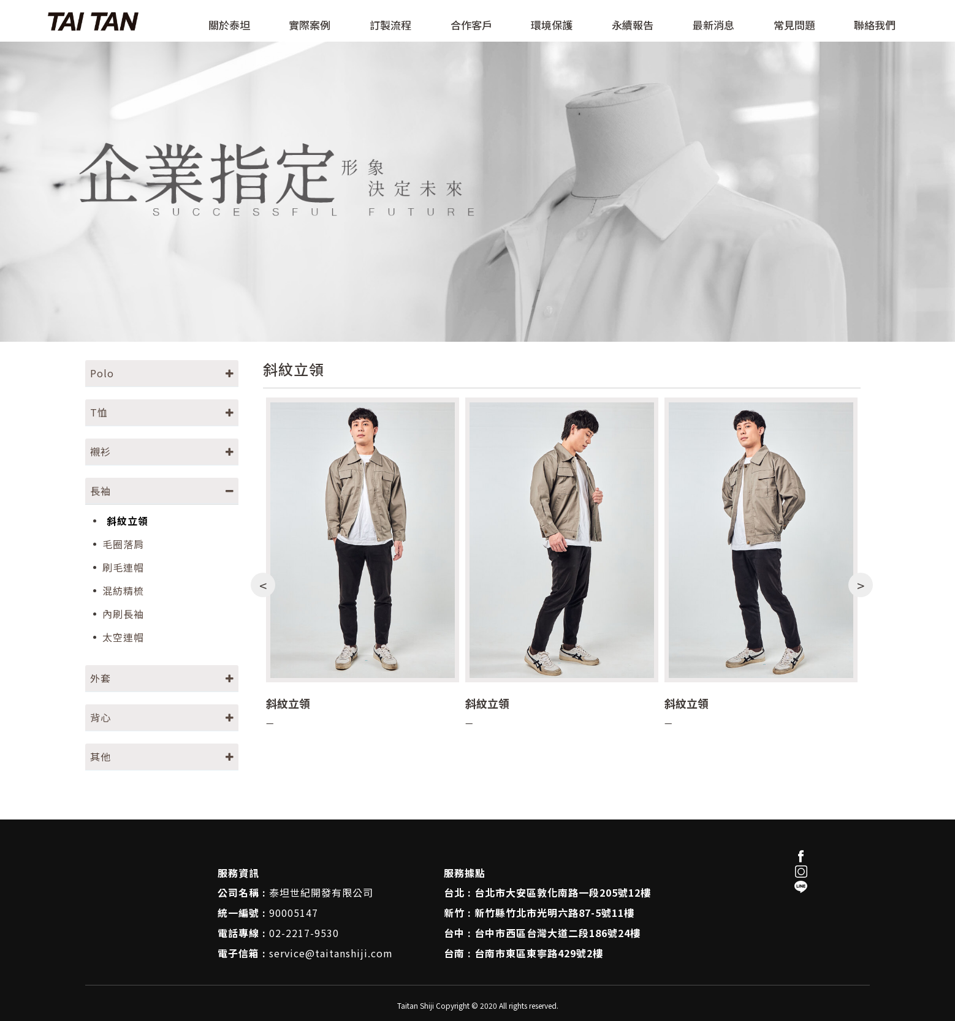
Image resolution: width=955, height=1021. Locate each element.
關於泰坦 (229, 25)
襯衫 (100, 451)
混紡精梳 (123, 591)
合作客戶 (471, 25)
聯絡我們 (875, 25)
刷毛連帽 (123, 567)
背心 (100, 717)
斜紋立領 (127, 521)
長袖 (100, 490)
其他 (100, 756)
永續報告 (632, 25)
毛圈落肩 (123, 544)
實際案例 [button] (309, 25)
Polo (102, 373)
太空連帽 (123, 637)
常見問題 (794, 25)
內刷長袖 (123, 614)
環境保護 (552, 25)
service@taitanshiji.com (331, 953)
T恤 (99, 412)
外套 (100, 678)
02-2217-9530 (304, 932)
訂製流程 (390, 25)
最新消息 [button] (713, 25)
